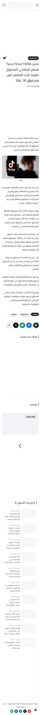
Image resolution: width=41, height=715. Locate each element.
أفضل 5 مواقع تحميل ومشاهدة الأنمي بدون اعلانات (12, 645)
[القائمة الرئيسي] (37, 5)
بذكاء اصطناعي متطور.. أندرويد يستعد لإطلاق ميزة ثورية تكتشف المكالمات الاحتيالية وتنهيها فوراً (13, 602)
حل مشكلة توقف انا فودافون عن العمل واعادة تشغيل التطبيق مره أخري (12, 588)
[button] (29, 325)
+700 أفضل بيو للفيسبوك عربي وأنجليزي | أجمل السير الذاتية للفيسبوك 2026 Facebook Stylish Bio (12, 559)
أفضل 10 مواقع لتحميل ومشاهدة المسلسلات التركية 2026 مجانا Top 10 (13, 545)
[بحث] (3, 5)
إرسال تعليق (30, 416)
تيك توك (14, 314)
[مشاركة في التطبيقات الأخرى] (9, 325)
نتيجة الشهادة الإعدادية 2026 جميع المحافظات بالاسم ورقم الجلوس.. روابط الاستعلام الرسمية (12, 516)
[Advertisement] (20, 34)
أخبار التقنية (33, 58)
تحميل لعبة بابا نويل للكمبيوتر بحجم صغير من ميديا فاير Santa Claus (12, 617)
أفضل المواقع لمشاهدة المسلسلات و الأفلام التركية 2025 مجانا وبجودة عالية (12, 574)
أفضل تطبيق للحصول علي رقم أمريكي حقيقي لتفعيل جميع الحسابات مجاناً (12, 631)
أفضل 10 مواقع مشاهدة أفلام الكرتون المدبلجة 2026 (14, 531)
